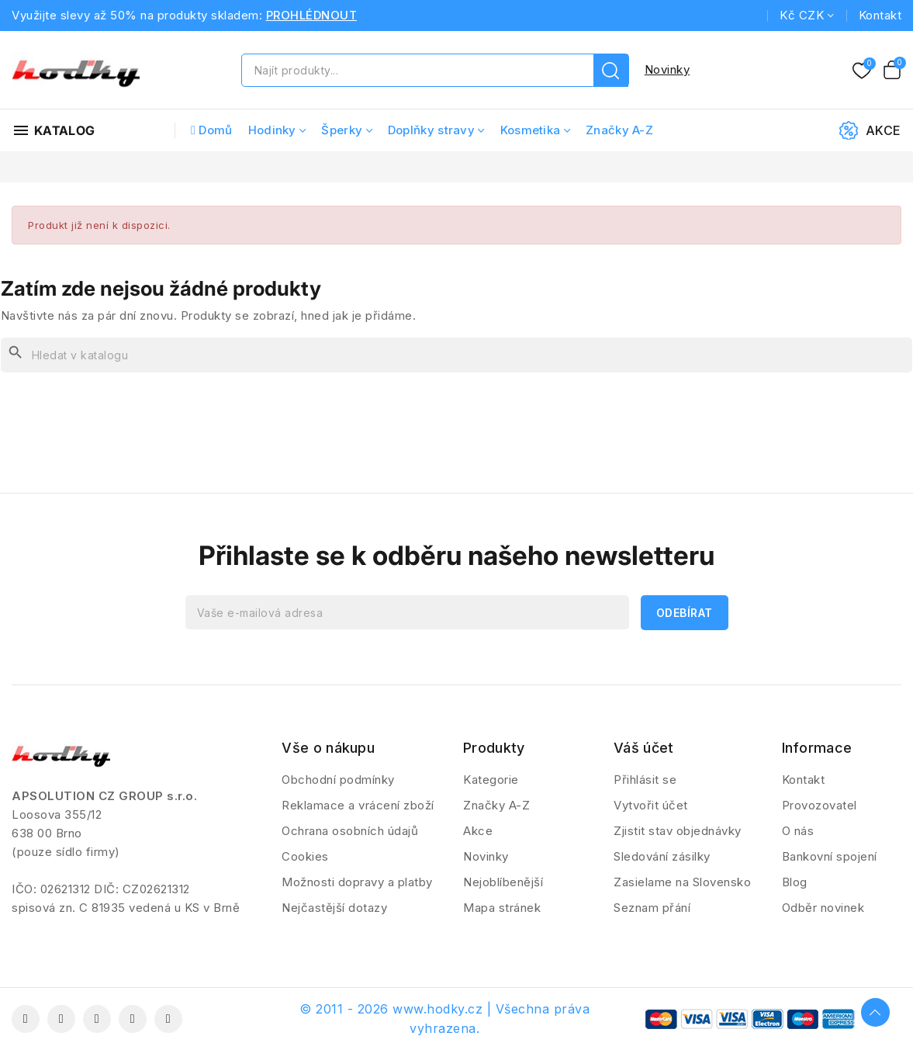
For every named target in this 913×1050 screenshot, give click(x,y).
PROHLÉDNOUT (312, 15)
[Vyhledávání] (456, 355)
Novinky (667, 69)
